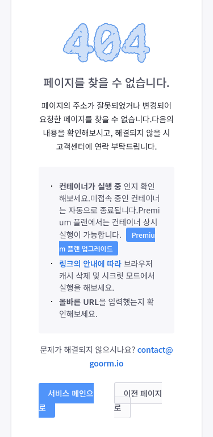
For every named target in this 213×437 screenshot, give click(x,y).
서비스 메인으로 (66, 400)
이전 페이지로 (138, 400)
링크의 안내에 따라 (90, 263)
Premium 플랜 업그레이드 (107, 241)
